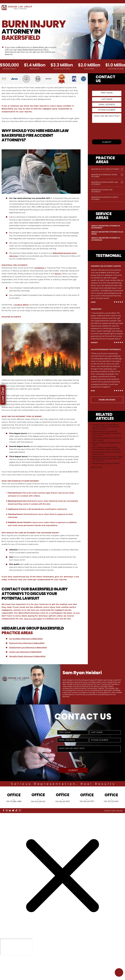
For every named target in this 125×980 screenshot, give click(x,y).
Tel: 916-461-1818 (63, 814)
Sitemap (58, 832)
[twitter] (13, 830)
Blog (101, 6)
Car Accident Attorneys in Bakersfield (26, 639)
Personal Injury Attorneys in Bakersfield (27, 643)
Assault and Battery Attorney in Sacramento (105, 227)
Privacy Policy (85, 832)
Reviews (66, 832)
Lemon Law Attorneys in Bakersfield (26, 652)
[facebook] (3, 830)
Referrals (37, 832)
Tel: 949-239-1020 (38, 814)
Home (39, 6)
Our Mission (26, 832)
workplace (39, 268)
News (108, 6)
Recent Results (89, 6)
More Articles (96, 467)
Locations (48, 6)
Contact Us (118, 2)
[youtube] (19, 830)
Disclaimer (8, 834)
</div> (16, 971)
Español (40, 9)
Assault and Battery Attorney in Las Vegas (107, 233)
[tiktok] (16, 830)
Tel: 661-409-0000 (87, 814)
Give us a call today (33, 619)
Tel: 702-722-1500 (111, 812)
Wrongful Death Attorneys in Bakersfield (28, 656)
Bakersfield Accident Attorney (105, 169)
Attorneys (76, 6)
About (6, 832)
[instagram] (7, 830)
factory (58, 274)
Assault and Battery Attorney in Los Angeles (105, 239)
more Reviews (107, 400)
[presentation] (108, 132)
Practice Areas (62, 6)
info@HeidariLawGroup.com (14, 821)
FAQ (51, 832)
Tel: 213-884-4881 (13, 815)
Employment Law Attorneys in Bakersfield (28, 647)
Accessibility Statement (103, 832)
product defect (22, 305)
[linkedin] (10, 830)
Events (74, 832)
